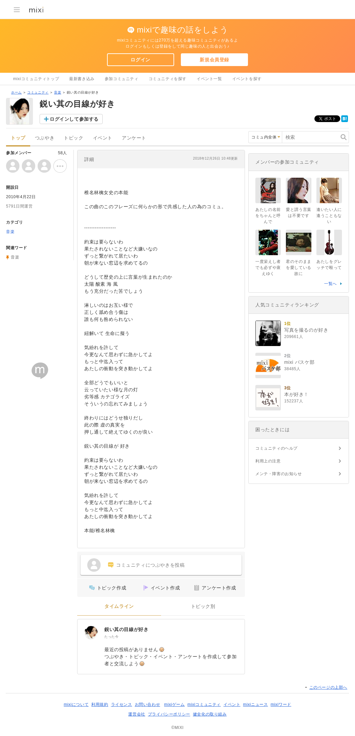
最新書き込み (82, 78)
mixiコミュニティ (204, 704)
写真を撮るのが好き (306, 330)
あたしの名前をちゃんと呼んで (268, 215)
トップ (18, 137)
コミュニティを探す (168, 78)
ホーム (16, 92)
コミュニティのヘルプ (276, 448)
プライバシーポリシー (169, 714)
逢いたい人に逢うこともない (329, 215)
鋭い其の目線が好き (126, 629)
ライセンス (121, 704)
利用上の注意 (268, 461)
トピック (73, 137)
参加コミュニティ (122, 78)
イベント (102, 137)
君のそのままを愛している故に (298, 267)
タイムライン (119, 606)
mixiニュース (255, 704)
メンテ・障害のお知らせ (278, 473)
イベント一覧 (209, 78)
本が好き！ (296, 394)
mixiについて (76, 704)
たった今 (111, 636)
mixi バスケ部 (299, 362)
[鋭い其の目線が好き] (91, 632)
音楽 (57, 92)
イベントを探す (247, 78)
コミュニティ (38, 92)
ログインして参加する (74, 119)
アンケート (134, 137)
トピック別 (203, 606)
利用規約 (99, 704)
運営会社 (136, 714)
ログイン (140, 59)
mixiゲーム (174, 704)
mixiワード (280, 704)
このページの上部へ (328, 687)
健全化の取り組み (210, 714)
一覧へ (330, 283)
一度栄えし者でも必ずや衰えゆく (268, 267)
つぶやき (44, 137)
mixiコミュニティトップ (36, 78)
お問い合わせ (147, 704)
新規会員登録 (214, 59)
